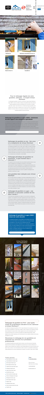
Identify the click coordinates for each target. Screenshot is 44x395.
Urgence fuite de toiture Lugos (11, 370)
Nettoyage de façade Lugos (10, 368)
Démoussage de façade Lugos (11, 362)
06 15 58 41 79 (35, 11)
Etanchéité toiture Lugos (10, 372)
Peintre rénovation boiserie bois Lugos (12, 385)
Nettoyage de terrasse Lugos (10, 377)
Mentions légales (20, 393)
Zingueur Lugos (8, 381)
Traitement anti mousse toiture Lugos (12, 366)
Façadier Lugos (8, 387)
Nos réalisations (10, 31)
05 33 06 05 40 (35, 3)
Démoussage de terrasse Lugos (11, 364)
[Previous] (6, 63)
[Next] (38, 63)
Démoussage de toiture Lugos (11, 379)
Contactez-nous (26, 393)
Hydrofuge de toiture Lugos (10, 383)
